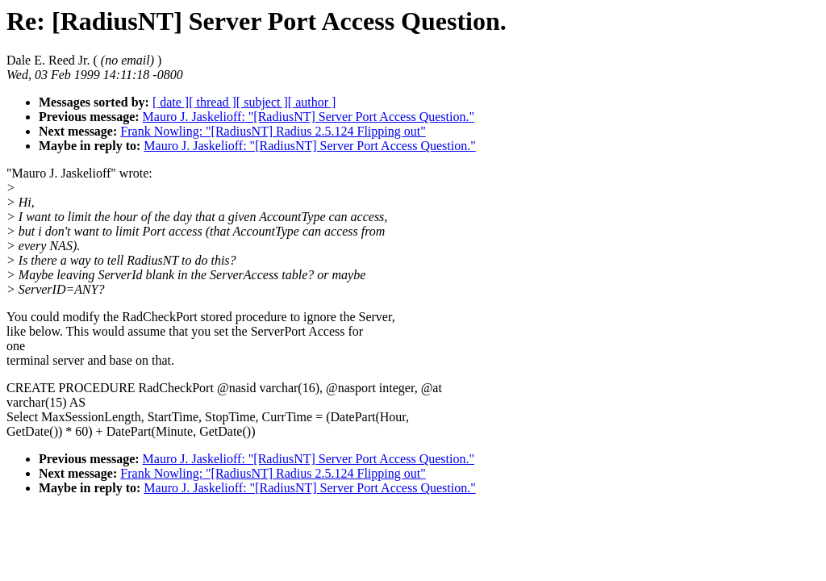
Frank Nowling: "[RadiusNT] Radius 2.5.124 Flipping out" (272, 131)
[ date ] (170, 102)
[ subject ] (262, 102)
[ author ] (312, 102)
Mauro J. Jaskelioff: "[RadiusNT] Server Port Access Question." (308, 116)
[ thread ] (212, 102)
